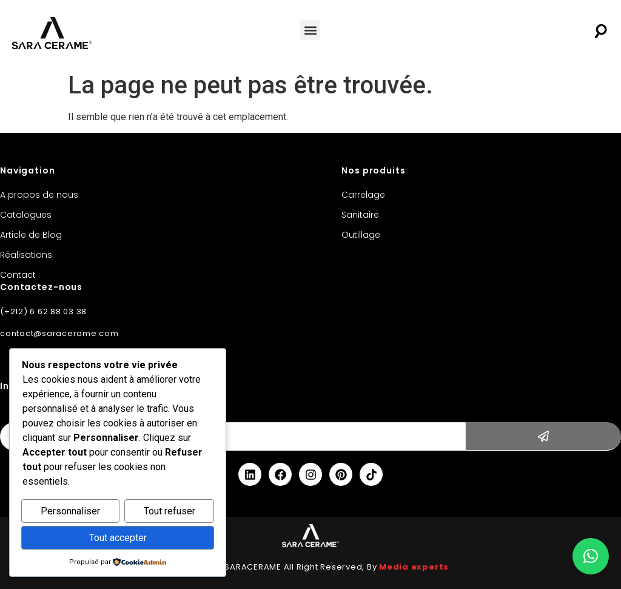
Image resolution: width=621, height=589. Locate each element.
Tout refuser (169, 511)
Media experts (414, 567)
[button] (310, 30)
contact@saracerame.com (59, 333)
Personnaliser (70, 511)
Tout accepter (118, 538)
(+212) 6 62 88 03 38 (43, 311)
